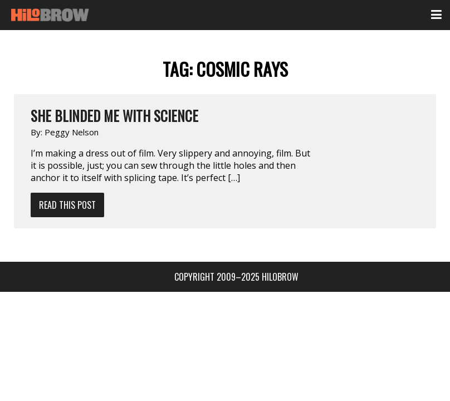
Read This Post (67, 205)
